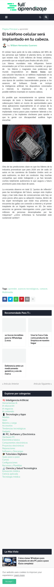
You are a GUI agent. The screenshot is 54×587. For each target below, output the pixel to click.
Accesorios (7, 425)
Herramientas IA (9, 403)
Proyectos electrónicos (13, 445)
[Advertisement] (27, 256)
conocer (43, 289)
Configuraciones (9, 462)
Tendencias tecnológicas (14, 428)
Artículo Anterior (11, 384)
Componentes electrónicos (15, 443)
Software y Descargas (12, 451)
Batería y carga (9, 423)
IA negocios (7, 409)
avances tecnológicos (28, 289)
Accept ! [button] (9, 581)
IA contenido (8, 411)
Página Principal (10, 29)
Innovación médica (11, 471)
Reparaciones (8, 448)
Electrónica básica (11, 440)
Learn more (19, 575)
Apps (4, 420)
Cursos (5, 460)
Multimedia (7, 292)
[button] (6, 17)
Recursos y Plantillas (12, 465)
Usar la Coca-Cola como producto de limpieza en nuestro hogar (40, 339)
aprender (24, 29)
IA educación (8, 406)
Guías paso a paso (11, 457)
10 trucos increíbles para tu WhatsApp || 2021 (14, 338)
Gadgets (6, 431)
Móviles (5, 417)
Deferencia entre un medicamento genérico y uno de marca (14, 370)
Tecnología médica (11, 477)
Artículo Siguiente (42, 384)
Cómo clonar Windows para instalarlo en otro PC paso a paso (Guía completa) (33, 561)
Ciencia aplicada (10, 474)
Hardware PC (8, 437)
